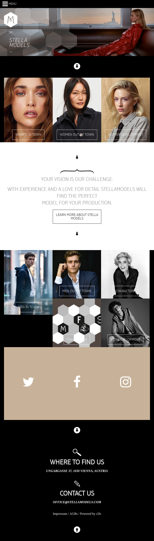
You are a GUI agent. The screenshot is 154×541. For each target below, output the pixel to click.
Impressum (60, 513)
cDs (98, 513)
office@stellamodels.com (77, 502)
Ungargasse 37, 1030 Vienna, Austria (77, 471)
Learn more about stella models (77, 216)
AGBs (74, 513)
